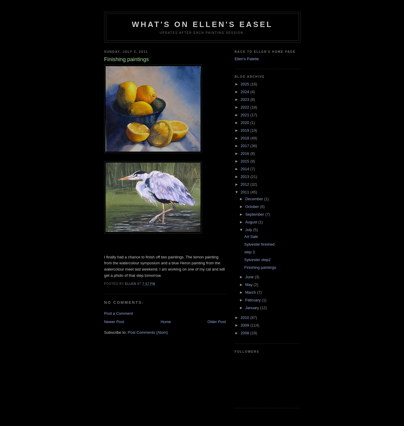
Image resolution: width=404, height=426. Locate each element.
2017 (245, 146)
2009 (245, 325)
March (251, 292)
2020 (245, 122)
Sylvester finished (259, 244)
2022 (245, 107)
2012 (245, 184)
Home (166, 322)
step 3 (249, 252)
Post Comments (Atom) (148, 332)
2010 (245, 317)
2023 (245, 99)
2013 (245, 176)
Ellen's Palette (247, 59)
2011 (245, 192)
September (255, 214)
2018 (245, 138)
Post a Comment (118, 313)
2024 (245, 92)
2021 (245, 115)
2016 (245, 153)
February (253, 300)
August (251, 222)
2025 (245, 84)
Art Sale (251, 236)
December (254, 199)
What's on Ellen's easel (202, 24)
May (249, 284)
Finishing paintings (260, 267)
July (249, 230)
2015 (245, 161)
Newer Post (114, 322)
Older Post (217, 322)
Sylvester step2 (257, 259)
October (252, 206)
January (252, 308)
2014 (245, 169)
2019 (245, 130)
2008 (245, 333)
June (250, 277)
